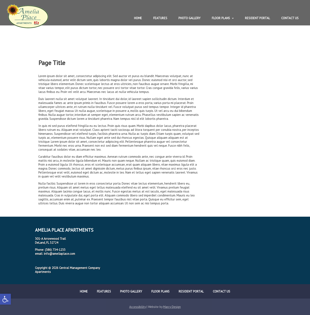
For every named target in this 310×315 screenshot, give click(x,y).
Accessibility (137, 307)
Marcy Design (172, 307)
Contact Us (290, 18)
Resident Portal (257, 18)
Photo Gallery (189, 18)
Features (160, 18)
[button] (5, 299)
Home (138, 18)
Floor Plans (221, 18)
